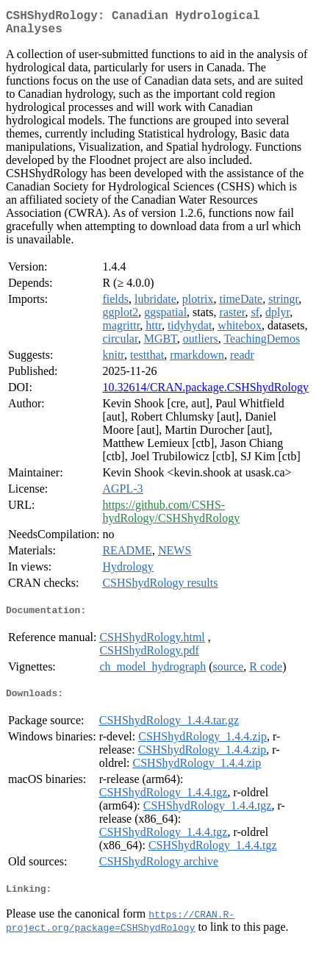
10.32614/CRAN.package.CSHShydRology (205, 393)
